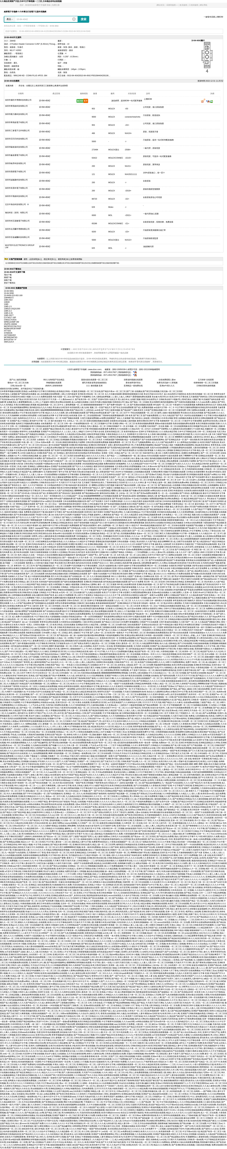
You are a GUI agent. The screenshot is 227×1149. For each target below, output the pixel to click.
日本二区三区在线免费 (101, 753)
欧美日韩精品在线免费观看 (121, 785)
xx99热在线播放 (33, 804)
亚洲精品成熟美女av (59, 895)
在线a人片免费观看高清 (35, 788)
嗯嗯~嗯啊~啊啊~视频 (198, 764)
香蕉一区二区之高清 (15, 1078)
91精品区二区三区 (143, 1097)
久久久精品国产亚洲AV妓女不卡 (118, 906)
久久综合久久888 (21, 756)
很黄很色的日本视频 (93, 933)
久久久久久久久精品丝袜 (13, 665)
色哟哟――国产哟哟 (202, 1091)
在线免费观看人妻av (167, 380)
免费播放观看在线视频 (87, 930)
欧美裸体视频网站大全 (163, 700)
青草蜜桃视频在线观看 (123, 646)
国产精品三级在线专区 (52, 1070)
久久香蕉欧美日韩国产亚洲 (190, 724)
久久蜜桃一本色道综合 (88, 1083)
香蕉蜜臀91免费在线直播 (185, 732)
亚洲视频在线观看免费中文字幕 (141, 732)
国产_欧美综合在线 (77, 895)
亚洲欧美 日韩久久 (137, 938)
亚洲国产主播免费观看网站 (215, 1099)
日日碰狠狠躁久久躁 (84, 1011)
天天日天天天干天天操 (185, 676)
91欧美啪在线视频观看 (90, 673)
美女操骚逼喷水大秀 (38, 1088)
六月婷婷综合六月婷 (31, 1083)
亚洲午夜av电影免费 (11, 1139)
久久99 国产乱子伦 (24, 895)
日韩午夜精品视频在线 (189, 1038)
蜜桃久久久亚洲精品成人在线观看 (32, 922)
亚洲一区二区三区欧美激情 (182, 820)
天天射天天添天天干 (215, 678)
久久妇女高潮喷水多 (37, 729)
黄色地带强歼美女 (133, 383)
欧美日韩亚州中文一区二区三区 (199, 769)
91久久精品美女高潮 (134, 729)
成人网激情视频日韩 (126, 992)
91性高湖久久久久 (125, 922)
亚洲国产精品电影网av (85, 681)
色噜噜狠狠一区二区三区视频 (206, 383)
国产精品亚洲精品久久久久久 (28, 1072)
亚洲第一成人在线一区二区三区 (122, 965)
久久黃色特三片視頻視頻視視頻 (89, 1094)
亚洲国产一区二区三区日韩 (110, 724)
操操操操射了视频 (167, 831)
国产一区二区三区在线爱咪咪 (42, 694)
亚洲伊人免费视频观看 (110, 667)
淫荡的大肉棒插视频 (135, 1054)
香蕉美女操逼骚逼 (108, 1013)
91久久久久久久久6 (8, 869)
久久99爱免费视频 (170, 794)
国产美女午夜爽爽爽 (56, 676)
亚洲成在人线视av (10, 721)
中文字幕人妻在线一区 (45, 928)
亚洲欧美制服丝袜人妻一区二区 (155, 1091)
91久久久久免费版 (211, 933)
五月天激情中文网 (107, 826)
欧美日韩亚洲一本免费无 (198, 810)
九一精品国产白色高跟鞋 (172, 783)
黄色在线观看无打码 (116, 903)
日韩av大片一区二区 (90, 1080)
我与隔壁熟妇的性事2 (171, 954)
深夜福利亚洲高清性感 (104, 960)
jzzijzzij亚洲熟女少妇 (193, 933)
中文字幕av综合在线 (135, 764)
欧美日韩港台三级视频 (176, 944)
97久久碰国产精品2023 (99, 785)
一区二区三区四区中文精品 (187, 831)
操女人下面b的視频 (96, 850)
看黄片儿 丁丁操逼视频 (198, 791)
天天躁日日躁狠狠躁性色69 (134, 692)
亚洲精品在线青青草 (205, 802)
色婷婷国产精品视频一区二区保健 (121, 794)
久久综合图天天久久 (39, 726)
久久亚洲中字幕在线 (106, 930)
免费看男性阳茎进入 (100, 842)
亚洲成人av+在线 (36, 917)
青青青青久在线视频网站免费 (152, 898)
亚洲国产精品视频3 (216, 984)
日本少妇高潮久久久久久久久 (112, 1016)
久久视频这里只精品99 (89, 769)
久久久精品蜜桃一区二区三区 (68, 1131)
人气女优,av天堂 (37, 705)
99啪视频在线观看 (95, 866)
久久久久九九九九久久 (152, 791)
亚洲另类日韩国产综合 (36, 984)
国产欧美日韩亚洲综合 (134, 815)
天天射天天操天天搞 (14, 906)
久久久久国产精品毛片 (193, 783)
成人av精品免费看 (47, 1094)
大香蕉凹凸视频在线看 (181, 861)
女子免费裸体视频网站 (49, 759)
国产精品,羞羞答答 (182, 700)
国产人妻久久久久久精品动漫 (30, 1110)
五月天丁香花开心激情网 (123, 812)
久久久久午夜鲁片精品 (166, 842)
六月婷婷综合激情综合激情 (211, 788)
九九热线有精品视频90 (121, 941)
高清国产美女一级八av (216, 858)
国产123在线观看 (185, 643)
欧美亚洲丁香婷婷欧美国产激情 (82, 678)
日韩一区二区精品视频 (9, 995)
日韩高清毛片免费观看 (93, 936)
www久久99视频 (53, 1147)
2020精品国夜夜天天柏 (126, 681)
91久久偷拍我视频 (14, 794)
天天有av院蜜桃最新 (104, 772)
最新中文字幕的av (162, 850)
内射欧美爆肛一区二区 (121, 1088)
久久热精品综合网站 (154, 735)
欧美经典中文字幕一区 (136, 716)
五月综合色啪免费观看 (41, 670)
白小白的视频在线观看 (102, 697)
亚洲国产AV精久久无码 (16, 641)
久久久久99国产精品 (39, 802)
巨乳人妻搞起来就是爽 (188, 641)
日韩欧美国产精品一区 (54, 665)
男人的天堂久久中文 (107, 721)
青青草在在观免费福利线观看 (12, 911)
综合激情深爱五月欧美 (210, 659)
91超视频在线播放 (14, 775)
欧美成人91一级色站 (8, 1062)
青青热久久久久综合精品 (72, 877)
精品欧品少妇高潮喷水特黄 (166, 641)
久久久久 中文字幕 (196, 828)
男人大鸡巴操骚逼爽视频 (13, 1000)
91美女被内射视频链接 (170, 871)
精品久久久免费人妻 (182, 863)
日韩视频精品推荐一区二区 (147, 1086)
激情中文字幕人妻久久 (200, 952)
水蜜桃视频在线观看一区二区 (128, 1064)
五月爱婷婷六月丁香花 (36, 852)
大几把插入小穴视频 (216, 705)
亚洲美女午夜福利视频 (150, 1107)
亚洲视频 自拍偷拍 (151, 676)
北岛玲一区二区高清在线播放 (73, 903)
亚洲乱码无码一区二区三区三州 (65, 954)
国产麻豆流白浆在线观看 (91, 944)
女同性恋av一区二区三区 (174, 984)
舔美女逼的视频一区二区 (99, 780)
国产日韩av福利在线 (124, 1078)
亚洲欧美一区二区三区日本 (69, 938)
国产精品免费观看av (30, 689)
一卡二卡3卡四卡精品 (147, 740)
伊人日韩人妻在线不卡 (91, 1131)
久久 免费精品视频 (29, 724)
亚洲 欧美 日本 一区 (126, 877)
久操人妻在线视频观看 (34, 946)
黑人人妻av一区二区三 (169, 885)
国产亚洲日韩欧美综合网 (184, 697)
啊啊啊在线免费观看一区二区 (192, 895)
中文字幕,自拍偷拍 (41, 844)
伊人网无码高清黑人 (205, 638)
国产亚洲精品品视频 (11, 842)
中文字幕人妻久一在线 (133, 866)
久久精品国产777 (16, 820)
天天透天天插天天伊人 (107, 1067)
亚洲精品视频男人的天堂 (198, 718)
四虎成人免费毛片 (216, 716)
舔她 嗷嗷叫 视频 (212, 657)
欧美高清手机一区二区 (52, 721)
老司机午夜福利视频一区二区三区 (94, 954)
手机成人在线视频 (18, 735)
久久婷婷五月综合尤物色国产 (151, 952)
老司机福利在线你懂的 (29, 938)
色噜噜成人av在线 (103, 1040)
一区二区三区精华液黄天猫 (55, 890)
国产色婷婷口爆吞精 (11, 689)
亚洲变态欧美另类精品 (176, 1056)
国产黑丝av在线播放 (58, 866)
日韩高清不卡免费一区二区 (55, 917)
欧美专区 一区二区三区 (198, 694)
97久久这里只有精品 (177, 1040)
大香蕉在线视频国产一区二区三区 (148, 678)
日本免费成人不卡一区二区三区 (147, 788)
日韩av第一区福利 (170, 724)
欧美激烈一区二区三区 (182, 812)
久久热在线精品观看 (143, 1134)
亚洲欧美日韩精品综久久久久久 (31, 796)
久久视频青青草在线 (123, 861)
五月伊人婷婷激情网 (37, 659)
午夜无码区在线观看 (142, 1035)
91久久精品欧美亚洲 (150, 1064)
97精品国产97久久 (120, 659)
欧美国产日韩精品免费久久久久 (151, 662)
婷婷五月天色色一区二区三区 (196, 710)
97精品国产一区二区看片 (181, 850)
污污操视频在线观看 (198, 705)
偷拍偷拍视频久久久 (163, 799)
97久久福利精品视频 (95, 705)
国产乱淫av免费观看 (214, 756)
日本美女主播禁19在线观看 (100, 1059)
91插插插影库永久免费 (112, 834)
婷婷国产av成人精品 (19, 659)
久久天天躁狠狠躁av (117, 716)
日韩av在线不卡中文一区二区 (112, 708)
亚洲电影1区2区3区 (58, 651)
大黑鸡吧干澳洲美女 (111, 970)
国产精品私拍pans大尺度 (68, 777)
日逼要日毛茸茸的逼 (169, 1019)
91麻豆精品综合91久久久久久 (27, 678)
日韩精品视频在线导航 (12, 997)
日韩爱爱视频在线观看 (104, 689)
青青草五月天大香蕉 (11, 740)
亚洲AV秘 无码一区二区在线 (61, 911)
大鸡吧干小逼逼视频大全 (15, 692)
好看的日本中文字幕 (179, 692)
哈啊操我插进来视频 (60, 850)
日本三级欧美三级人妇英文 (78, 890)
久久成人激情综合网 (76, 973)
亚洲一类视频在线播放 (211, 1019)
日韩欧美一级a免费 (195, 1139)
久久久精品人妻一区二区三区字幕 (96, 938)
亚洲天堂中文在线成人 (66, 869)
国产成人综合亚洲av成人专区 (170, 710)
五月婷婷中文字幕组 (78, 898)
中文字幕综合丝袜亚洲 (120, 890)
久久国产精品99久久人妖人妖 (108, 1121)
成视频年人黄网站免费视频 (83, 748)
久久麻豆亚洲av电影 (211, 1102)
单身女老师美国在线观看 (68, 686)
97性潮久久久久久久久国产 (49, 761)
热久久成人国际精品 (168, 643)
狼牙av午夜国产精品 (211, 767)
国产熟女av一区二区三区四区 (175, 828)
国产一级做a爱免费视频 (67, 1021)
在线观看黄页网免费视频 (55, 810)
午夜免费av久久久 (178, 657)
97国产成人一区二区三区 (28, 759)
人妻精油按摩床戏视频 (30, 740)
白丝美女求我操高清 (129, 970)
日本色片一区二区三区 (137, 1011)
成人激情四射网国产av (40, 662)
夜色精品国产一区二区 (47, 700)
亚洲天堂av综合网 (43, 1035)
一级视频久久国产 (97, 981)
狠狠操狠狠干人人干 (78, 649)
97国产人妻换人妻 (30, 775)
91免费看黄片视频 (155, 796)
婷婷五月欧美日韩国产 (184, 976)
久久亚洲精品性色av (160, 753)
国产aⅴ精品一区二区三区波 (62, 692)
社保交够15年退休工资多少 (132, 737)
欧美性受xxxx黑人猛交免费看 (213, 794)
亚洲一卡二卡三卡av (205, 834)
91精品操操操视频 (200, 643)
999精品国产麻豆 (209, 1121)
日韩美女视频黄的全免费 (115, 1054)
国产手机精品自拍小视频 (84, 1035)
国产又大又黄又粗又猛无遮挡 (200, 751)
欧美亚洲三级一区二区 (175, 826)
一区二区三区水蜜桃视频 (158, 689)
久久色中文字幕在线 (122, 751)
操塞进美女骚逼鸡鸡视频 (110, 823)
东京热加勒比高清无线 (117, 1129)
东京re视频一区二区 (213, 654)
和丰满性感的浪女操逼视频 (160, 812)
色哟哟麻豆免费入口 (126, 863)
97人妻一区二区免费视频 (201, 708)
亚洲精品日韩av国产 (95, 1070)
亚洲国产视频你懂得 (177, 906)
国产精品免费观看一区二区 (154, 705)
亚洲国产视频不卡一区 (70, 1000)
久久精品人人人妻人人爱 (189, 794)
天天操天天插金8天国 (31, 654)
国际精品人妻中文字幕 (81, 842)
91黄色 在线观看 (82, 702)
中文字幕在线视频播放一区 (67, 928)
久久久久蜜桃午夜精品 (48, 826)
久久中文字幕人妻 (211, 646)
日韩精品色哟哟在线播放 (24, 1115)
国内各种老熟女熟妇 (8, 847)
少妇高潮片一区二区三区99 (40, 954)
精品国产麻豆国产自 (178, 1016)
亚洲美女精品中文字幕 (93, 694)
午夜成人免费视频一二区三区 (69, 1029)
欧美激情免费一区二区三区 (99, 917)
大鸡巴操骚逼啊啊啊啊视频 (23, 839)
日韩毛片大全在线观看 (120, 836)
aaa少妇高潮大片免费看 (124, 1024)
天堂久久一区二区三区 (174, 737)
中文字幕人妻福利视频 (164, 772)
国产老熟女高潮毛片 (82, 643)
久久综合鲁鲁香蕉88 (85, 1056)
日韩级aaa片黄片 (14, 866)
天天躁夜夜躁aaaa (68, 1097)
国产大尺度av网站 (112, 949)
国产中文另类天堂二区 (207, 777)
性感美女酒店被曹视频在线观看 (16, 802)
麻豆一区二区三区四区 (206, 842)
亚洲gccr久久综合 (16, 925)
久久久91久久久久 (46, 893)
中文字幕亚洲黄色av (200, 1083)
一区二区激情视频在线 (176, 823)
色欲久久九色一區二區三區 (74, 997)
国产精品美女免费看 (165, 836)
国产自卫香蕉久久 (125, 799)
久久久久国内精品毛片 (124, 678)
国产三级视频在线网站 (65, 1003)
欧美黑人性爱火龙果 (169, 1107)
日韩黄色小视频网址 (135, 1110)
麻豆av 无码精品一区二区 (162, 1024)
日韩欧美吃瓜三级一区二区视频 (149, 810)
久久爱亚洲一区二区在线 (132, 823)
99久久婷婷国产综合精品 (53, 380)
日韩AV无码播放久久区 (24, 989)
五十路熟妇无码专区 (147, 842)
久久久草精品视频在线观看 (191, 1102)
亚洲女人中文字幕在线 (86, 893)
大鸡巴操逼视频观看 (78, 850)
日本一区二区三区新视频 (82, 941)
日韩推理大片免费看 (11, 702)
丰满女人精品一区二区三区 (163, 684)
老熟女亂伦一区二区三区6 (36, 791)
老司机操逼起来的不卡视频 (140, 649)
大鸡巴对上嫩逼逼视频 (12, 949)
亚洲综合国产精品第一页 (117, 649)
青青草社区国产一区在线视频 (176, 678)
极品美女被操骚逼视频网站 (58, 729)
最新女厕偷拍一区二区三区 (36, 858)
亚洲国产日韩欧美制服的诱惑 (24, 1011)
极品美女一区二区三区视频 (103, 643)
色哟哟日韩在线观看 (104, 662)
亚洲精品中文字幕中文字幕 (38, 1145)
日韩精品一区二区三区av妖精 (46, 1067)
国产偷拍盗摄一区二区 (147, 1118)
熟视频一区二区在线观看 (203, 818)
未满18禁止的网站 (159, 751)
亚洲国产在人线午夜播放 (173, 858)
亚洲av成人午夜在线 (8, 1110)
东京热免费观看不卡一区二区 (92, 764)
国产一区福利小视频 (70, 1040)
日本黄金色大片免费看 (149, 869)
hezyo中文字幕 (29, 1086)
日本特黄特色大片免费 (127, 968)
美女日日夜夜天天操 (141, 906)
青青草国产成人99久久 (158, 1040)
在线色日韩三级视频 (8, 879)
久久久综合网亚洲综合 (62, 976)
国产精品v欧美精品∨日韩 (75, 713)
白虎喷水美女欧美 (112, 914)
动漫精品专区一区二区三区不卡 (163, 1099)
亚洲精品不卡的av (215, 861)
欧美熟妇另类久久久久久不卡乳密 (185, 659)
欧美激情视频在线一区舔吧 (29, 1062)
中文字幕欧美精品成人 (14, 788)
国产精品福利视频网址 (151, 783)
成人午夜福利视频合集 (144, 799)
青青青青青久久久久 (108, 799)
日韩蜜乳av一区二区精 (9, 938)
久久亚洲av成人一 (21, 705)
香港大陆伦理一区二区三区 (58, 852)
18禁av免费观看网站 (69, 1013)
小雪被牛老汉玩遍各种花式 (188, 761)
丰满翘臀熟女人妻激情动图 (197, 1137)
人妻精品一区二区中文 (186, 917)
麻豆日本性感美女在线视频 (48, 903)
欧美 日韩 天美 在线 (165, 638)
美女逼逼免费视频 (66, 831)
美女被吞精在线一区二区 (128, 869)
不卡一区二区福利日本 (29, 887)
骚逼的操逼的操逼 (7, 708)
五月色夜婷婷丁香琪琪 (20, 662)
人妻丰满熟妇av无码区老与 (150, 1013)
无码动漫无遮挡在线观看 (113, 815)
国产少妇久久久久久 (91, 879)
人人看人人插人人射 (11, 834)
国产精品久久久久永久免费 (192, 1054)
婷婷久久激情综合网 (152, 987)
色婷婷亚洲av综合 (145, 874)
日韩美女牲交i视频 (149, 777)
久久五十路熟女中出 (73, 936)
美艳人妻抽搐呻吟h (112, 1094)
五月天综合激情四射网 (76, 1054)
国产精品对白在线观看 (146, 638)
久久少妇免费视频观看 (160, 718)
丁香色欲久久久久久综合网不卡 (188, 767)
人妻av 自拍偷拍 (141, 812)
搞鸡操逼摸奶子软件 (133, 828)
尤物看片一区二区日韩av (58, 756)
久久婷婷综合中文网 (132, 702)
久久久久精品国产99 (141, 861)
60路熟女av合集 (47, 702)
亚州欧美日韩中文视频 (189, 1005)
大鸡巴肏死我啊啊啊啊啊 (202, 772)
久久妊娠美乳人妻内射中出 (16, 713)
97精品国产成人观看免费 (131, 667)
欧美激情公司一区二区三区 (188, 780)
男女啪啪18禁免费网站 (155, 1121)
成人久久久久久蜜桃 (119, 917)
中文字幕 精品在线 (134, 1142)
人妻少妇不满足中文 (108, 1080)
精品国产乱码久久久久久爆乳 (92, 775)
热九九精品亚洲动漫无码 (85, 692)
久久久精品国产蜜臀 (56, 858)
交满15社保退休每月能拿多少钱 (61, 1046)
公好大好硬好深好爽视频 (169, 1086)
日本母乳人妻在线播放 (138, 673)
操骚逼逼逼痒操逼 (149, 1067)
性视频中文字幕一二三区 (57, 718)
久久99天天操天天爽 (105, 678)
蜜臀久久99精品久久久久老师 (194, 735)
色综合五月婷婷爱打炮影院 (132, 1113)
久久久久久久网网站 (139, 890)
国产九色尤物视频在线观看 (72, 933)
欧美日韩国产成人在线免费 (25, 681)
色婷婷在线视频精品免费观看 (35, 855)
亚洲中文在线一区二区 (49, 764)
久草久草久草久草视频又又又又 (103, 957)
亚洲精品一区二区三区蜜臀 (197, 1075)
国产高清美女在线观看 (42, 667)
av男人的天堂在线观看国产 (176, 694)
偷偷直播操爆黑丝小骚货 (166, 914)
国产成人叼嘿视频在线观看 (132, 1070)
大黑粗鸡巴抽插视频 (35, 735)
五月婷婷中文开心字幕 (40, 799)
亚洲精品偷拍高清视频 (130, 1094)
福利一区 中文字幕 (97, 651)
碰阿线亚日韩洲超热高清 (126, 844)
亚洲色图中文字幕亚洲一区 (65, 930)
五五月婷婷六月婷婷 (60, 957)
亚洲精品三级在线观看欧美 (40, 885)
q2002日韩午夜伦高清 (85, 689)
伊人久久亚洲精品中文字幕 (107, 831)
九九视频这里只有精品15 (196, 984)
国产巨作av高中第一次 (141, 697)
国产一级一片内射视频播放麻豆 (210, 670)
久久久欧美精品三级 (54, 1134)
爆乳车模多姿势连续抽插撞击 (94, 383)
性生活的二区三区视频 (144, 641)
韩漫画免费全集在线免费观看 (190, 646)
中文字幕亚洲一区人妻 (87, 1067)
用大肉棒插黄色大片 (29, 834)
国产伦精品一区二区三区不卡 (207, 1062)
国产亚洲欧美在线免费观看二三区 (37, 957)
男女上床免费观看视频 (138, 1072)
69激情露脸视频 (166, 930)
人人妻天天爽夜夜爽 (46, 785)
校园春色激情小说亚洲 (90, 839)
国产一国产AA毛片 (96, 791)
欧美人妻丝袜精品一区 (69, 901)
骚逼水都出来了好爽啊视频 (184, 834)
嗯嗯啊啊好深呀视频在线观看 (79, 962)
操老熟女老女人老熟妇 (36, 909)
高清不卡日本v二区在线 (103, 646)
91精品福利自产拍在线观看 (158, 716)
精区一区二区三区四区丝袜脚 (59, 1027)
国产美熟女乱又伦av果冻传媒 (149, 794)
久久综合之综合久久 (81, 716)
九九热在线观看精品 (131, 1107)
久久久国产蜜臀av (60, 1059)
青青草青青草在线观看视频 (30, 721)
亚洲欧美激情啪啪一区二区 (73, 1110)
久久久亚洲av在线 (14, 828)
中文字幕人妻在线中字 (25, 863)
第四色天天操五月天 (26, 847)
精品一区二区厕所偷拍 (61, 748)
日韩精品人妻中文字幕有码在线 (25, 764)
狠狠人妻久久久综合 (114, 855)
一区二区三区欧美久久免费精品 (115, 796)
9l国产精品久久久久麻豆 (39, 651)
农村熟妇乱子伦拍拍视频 (101, 659)
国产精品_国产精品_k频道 (181, 689)
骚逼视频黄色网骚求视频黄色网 (69, 694)
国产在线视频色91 (197, 678)
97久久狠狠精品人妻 (168, 667)
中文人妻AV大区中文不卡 (77, 981)
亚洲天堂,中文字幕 (92, 828)
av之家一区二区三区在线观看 (145, 989)
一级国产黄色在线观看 (154, 737)
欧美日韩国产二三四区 (97, 984)
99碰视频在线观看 (53, 383)
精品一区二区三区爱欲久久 (157, 807)
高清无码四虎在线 (213, 815)
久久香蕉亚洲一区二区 (47, 777)
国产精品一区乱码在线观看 (176, 764)
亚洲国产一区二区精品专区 (88, 761)
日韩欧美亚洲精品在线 (36, 718)
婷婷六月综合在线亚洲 (38, 823)
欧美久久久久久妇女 (93, 970)
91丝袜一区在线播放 (39, 697)
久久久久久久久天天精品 (40, 850)
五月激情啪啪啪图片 (153, 815)
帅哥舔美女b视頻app (61, 780)
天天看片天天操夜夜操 (176, 1139)
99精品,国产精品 (91, 877)
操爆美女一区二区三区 (18, 885)
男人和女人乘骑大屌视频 (41, 1091)
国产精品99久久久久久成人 (33, 1134)
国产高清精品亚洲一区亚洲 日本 (191, 992)
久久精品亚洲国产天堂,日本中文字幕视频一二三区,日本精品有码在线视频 (31, 1)
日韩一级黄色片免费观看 (185, 638)
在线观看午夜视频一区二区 (167, 847)
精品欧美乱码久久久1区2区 (102, 726)
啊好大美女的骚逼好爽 (73, 1102)
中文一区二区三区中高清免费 (116, 1032)
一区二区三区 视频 (218, 1088)
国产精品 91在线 (191, 893)
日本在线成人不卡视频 (77, 791)
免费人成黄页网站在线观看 (47, 1008)
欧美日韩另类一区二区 (204, 938)
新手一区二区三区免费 (143, 665)
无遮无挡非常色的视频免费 (47, 1032)
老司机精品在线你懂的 (104, 861)
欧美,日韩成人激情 (80, 785)
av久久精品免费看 (72, 909)
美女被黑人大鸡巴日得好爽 (211, 901)
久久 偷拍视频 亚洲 (94, 386)
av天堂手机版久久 (87, 777)
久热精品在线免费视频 (47, 686)
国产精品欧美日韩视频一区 (60, 697)
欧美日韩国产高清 (210, 1043)
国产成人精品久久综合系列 (139, 718)
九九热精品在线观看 (211, 724)
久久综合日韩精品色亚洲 (77, 651)
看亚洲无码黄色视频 (24, 769)
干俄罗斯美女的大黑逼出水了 (106, 783)
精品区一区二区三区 (155, 933)
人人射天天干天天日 (29, 933)
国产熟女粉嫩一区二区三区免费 (193, 1123)
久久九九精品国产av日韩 (29, 737)
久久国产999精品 (69, 761)
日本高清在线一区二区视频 (182, 890)
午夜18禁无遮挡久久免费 (208, 836)
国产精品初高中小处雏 (32, 1070)
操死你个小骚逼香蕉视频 (131, 705)
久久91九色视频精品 (108, 700)
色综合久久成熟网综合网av (158, 692)
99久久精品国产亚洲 (17, 710)
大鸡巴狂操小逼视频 (48, 657)
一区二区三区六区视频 (176, 673)
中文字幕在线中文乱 (88, 788)
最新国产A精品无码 (166, 976)
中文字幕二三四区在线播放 (92, 906)
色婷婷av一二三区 (161, 657)
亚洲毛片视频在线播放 (40, 1048)
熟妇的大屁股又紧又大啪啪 (98, 641)
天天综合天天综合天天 (121, 753)
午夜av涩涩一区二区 (54, 788)
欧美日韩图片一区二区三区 (116, 850)
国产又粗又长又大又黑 (110, 761)
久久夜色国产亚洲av (165, 686)
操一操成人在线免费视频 (68, 700)
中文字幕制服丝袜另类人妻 (78, 726)
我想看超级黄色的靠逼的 (96, 895)
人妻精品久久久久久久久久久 (124, 740)
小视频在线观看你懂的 (67, 1121)
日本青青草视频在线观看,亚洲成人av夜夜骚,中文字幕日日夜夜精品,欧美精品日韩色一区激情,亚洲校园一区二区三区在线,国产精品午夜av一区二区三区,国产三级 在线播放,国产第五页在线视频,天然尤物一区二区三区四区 (91, 391)
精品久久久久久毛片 (174, 1113)
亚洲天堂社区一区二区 (64, 702)
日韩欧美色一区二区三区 (61, 799)
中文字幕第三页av (119, 732)
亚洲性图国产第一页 (89, 724)
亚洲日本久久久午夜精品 (205, 920)
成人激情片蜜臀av (56, 823)
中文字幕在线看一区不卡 (197, 1040)
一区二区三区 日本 (84, 1003)
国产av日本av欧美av (217, 968)
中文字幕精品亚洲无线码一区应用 (56, 1062)
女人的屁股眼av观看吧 (117, 946)
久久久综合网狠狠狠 (94, 676)
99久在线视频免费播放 (16, 743)
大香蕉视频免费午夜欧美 (133, 834)
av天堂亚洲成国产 (115, 702)
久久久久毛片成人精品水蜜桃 (138, 903)
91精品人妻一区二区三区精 (21, 976)
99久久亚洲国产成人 (97, 649)
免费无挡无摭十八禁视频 (167, 383)
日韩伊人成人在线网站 (82, 646)
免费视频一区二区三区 (87, 759)
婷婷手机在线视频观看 (95, 1110)
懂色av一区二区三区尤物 (18, 383)
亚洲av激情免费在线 (168, 877)
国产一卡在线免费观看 (193, 844)
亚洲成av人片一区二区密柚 (193, 869)
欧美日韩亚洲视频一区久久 (108, 893)
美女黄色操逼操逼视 (104, 1046)
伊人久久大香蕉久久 (17, 973)
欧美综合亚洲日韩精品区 (191, 1086)
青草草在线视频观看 (171, 1115)
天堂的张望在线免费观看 (89, 1113)
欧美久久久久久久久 (149, 1131)
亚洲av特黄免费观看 (8, 796)
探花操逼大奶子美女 (186, 667)
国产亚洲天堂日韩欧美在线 (212, 871)
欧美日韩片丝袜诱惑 (164, 863)
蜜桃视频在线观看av (137, 659)
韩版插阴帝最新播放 (107, 654)
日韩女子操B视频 (84, 874)
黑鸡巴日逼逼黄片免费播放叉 (79, 1139)
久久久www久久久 (207, 796)
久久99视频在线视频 (68, 759)
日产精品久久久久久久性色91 (187, 686)
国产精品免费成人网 (60, 670)
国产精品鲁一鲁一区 (150, 1102)
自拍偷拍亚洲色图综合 (108, 877)
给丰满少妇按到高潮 (64, 783)
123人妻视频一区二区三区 (49, 724)
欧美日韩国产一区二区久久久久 (158, 818)
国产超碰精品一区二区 (167, 992)
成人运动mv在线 (120, 1011)
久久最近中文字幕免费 (137, 946)
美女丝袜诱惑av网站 (11, 761)
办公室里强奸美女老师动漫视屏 (133, 839)
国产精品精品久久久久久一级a (210, 917)
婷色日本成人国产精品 (14, 807)
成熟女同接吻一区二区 (128, 759)
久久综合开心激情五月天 (205, 890)
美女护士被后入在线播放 (39, 716)
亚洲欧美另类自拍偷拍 (18, 954)
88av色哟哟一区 (151, 1054)
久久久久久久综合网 (128, 901)
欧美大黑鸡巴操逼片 (99, 965)
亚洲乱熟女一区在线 (35, 944)
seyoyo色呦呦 (71, 823)
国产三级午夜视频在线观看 (23, 643)
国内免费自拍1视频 (149, 710)
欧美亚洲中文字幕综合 (126, 767)
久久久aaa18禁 (50, 772)
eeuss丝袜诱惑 (114, 895)
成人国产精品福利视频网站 (179, 1011)
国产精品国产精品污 (81, 976)
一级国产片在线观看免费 (122, 684)
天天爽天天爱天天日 (183, 1024)
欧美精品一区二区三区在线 (23, 732)
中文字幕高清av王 (139, 689)
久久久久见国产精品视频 (156, 938)
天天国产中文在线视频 (91, 1072)
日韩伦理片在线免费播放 (86, 657)
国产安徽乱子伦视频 (214, 987)
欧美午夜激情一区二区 (21, 783)
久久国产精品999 (171, 796)
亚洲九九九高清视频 (144, 700)
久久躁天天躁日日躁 (179, 716)
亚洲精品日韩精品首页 (131, 769)
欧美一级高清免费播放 (91, 847)
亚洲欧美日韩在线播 (89, 925)
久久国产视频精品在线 (54, 641)
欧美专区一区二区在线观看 (18, 748)
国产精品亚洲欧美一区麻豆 (53, 882)
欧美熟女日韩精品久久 (122, 989)
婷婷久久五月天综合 (46, 681)
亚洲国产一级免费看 (66, 689)
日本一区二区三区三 (66, 772)
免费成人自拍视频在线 (198, 716)
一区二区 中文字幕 (134, 871)
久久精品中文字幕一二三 (103, 1139)
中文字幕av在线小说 (191, 1131)
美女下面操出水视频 (91, 737)
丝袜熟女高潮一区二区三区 (29, 901)
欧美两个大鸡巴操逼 (134, 1016)
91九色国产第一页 (123, 689)
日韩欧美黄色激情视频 (205, 386)
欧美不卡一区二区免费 (193, 866)
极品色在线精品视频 (95, 871)
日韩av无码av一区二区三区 (78, 659)
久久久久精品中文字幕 (114, 775)
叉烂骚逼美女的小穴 (64, 643)
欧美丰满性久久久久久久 (127, 721)
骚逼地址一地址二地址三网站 (128, 777)
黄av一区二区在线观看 (45, 732)
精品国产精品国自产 (89, 721)
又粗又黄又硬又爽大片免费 (51, 887)
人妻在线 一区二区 (38, 981)
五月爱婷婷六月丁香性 (142, 820)
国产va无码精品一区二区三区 (177, 952)
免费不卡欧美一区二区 (195, 662)
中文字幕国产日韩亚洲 (182, 785)
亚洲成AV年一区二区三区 (204, 981)
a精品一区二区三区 (212, 979)
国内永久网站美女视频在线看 (147, 1019)
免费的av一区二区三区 (59, 684)
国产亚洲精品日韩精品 (182, 799)
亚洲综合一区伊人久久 (150, 654)
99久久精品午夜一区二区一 (154, 756)
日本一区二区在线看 (177, 887)
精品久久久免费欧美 (162, 1145)
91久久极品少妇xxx (143, 979)
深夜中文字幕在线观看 (27, 874)
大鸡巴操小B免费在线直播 (56, 705)
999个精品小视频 (25, 844)
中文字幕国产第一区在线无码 (141, 850)
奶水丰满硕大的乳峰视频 (24, 751)
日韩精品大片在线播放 (160, 745)
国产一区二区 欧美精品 (173, 866)
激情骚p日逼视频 (69, 1056)
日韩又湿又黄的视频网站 (181, 726)
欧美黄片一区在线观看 (191, 871)
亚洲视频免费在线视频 (45, 751)
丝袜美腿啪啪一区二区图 (162, 697)
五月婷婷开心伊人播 (37, 962)
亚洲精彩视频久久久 (126, 700)
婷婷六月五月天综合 (55, 1142)
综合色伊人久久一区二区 (61, 662)
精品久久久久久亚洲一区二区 (98, 740)
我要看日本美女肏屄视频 (105, 922)
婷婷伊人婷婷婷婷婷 (53, 386)
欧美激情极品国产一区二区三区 (78, 882)
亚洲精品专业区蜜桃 (169, 855)
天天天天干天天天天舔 (151, 702)
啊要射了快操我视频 (152, 729)
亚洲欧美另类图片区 (180, 1097)
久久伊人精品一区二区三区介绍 (115, 1072)
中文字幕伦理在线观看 (79, 957)
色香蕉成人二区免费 (110, 901)
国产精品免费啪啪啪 (121, 1003)
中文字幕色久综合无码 (18, 831)
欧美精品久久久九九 (124, 1035)
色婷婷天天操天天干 (201, 850)
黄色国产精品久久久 (149, 957)
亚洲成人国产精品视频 (38, 676)
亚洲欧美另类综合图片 (82, 844)
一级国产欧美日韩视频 (177, 751)
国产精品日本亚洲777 (187, 802)
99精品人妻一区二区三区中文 (103, 1091)
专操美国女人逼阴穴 (11, 724)
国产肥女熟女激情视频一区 (60, 743)
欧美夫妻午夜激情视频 (182, 740)
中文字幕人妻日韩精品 (152, 828)
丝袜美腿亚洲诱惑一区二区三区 (35, 866)
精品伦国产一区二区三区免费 (192, 885)
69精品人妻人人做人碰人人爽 (135, 925)
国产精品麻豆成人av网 (34, 1113)
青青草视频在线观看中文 (170, 869)
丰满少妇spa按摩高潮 (123, 973)
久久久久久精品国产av (89, 700)
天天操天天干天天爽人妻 (83, 922)
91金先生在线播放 (126, 1083)
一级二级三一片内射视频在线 (42, 1024)
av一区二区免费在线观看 (78, 1099)
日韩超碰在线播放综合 (84, 1008)
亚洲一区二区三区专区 (175, 911)
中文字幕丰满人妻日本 (57, 855)
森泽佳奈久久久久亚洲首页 (111, 686)
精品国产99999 (33, 973)
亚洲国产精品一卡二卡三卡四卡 (102, 767)
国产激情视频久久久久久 (90, 1118)
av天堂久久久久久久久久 (167, 759)
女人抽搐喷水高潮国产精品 (204, 960)
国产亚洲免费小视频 (50, 901)
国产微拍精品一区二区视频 (175, 810)
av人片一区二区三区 (195, 657)
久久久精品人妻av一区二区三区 (127, 1038)
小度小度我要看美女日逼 (64, 1051)
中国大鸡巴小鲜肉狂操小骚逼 (82, 756)
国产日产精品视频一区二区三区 (200, 745)
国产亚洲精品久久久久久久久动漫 (151, 681)
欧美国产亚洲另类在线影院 (16, 1147)
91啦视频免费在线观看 (70, 724)
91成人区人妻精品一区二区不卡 (192, 989)
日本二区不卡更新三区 (168, 713)
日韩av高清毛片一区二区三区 (25, 826)
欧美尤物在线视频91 (208, 957)
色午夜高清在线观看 (133, 676)
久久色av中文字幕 (164, 740)
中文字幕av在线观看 (43, 861)
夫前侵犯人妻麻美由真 (173, 936)
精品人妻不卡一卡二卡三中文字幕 (21, 1016)
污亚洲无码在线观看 (68, 708)
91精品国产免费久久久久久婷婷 (24, 700)
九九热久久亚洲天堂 (183, 973)
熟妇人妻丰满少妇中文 (179, 909)
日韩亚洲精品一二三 (85, 861)
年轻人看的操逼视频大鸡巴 (190, 1070)
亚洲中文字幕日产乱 (37, 713)
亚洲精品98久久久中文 (202, 785)
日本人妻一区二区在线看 (77, 710)
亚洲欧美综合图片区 (210, 911)
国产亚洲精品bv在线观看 (52, 1102)
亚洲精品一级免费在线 (133, 386)
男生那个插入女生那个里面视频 (136, 909)
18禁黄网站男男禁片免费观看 (116, 670)
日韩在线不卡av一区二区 (97, 718)
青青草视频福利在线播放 (62, 1035)
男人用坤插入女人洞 (66, 657)
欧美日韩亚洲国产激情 (83, 911)
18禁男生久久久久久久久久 (193, 987)
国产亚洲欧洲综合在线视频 (183, 1145)
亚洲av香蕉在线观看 (22, 960)
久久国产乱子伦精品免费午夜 (195, 804)
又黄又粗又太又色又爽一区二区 (183, 753)
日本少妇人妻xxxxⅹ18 (19, 1123)
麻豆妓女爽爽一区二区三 (194, 1118)
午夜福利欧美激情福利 (109, 839)
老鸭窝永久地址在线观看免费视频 (107, 882)
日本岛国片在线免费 (207, 1105)
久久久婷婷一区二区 (53, 944)
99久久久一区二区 (103, 684)
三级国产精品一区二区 (69, 654)
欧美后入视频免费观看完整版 (54, 920)
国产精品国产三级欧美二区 (71, 1005)
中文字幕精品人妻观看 (111, 1118)
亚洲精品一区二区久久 (121, 697)
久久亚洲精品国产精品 (135, 807)
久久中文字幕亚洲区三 (144, 772)
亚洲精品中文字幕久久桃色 (131, 936)
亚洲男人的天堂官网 (120, 887)
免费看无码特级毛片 (151, 855)
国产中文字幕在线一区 (58, 791)
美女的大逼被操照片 (114, 928)
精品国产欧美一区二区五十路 (147, 651)
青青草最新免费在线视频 (143, 726)
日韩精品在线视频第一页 (149, 721)
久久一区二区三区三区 (50, 970)
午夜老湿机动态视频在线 (26, 1075)
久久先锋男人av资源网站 (19, 726)
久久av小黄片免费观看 (188, 957)
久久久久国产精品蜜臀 (12, 957)
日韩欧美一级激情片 (199, 700)
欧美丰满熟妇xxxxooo (56, 984)
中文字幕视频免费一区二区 (178, 705)
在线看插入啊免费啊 (67, 826)
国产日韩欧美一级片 (151, 871)
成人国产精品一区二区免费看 (28, 708)
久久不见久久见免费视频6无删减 (119, 651)
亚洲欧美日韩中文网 (123, 820)
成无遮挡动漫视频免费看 (199, 681)
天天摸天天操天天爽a (155, 1003)
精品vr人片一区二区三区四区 (28, 818)
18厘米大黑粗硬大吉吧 (182, 818)
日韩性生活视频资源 (198, 898)
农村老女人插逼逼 (125, 665)
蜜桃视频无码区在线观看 (75, 641)
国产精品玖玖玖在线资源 (17, 753)
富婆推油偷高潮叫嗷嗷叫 (85, 831)
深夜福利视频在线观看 (133, 380)
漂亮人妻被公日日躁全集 (180, 807)
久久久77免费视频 (120, 1059)
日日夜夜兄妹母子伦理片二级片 (166, 979)
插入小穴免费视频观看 (113, 866)
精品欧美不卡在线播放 (77, 917)
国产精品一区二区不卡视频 (122, 979)
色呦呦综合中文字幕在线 (51, 949)
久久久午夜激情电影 (77, 705)
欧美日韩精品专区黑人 (12, 1070)
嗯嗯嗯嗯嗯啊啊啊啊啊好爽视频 (114, 673)
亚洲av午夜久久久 (167, 386)
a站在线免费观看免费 (81, 743)
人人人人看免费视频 (89, 1000)
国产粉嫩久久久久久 (57, 745)
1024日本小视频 (19, 944)
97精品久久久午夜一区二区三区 (131, 1048)
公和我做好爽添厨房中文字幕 (197, 737)
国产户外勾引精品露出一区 (16, 651)
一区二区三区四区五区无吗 (118, 1105)
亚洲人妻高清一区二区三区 (127, 643)
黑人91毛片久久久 (14, 1083)
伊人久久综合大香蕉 (67, 1011)
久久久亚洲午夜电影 (155, 694)
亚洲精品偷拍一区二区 (152, 724)
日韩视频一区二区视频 (156, 944)
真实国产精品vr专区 (156, 1105)
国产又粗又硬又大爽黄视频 (18, 1013)
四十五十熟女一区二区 (204, 820)
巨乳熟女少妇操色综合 (14, 946)
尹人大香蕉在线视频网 (82, 732)
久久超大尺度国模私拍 (32, 997)
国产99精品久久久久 (77, 718)
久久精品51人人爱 (161, 874)
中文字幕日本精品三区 (113, 1102)
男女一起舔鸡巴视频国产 (115, 764)
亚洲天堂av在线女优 (206, 941)
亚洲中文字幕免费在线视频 (122, 641)
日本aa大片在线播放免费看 (133, 1121)
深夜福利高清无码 (121, 1046)
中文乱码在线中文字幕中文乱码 (16, 1029)
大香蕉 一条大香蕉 (111, 936)
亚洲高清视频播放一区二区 (145, 922)
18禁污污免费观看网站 (174, 662)
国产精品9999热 (187, 729)
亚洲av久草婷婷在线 (164, 1083)
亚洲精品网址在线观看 (215, 877)
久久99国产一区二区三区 (171, 804)
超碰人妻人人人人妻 (29, 952)
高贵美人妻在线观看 (71, 949)
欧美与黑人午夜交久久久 (58, 898)
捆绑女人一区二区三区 (74, 828)
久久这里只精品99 (60, 1091)
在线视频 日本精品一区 (140, 887)
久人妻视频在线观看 (172, 1008)
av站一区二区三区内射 (117, 735)
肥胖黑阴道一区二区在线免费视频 (181, 928)
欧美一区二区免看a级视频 (167, 1043)
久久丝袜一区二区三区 (69, 820)
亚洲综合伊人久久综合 (9, 970)
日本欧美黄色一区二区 (29, 1005)
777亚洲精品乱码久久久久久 (197, 1088)
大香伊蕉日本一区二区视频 (112, 828)
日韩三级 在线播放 (195, 887)
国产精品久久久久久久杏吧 (85, 751)
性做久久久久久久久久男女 (37, 911)
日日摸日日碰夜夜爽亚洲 (189, 847)
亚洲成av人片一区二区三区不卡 (80, 812)
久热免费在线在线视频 (33, 877)
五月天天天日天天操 (128, 831)
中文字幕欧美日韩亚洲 (45, 643)
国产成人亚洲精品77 (77, 1043)
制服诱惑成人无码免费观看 (81, 1088)
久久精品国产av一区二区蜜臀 (210, 879)
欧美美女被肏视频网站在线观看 (54, 973)
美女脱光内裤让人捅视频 (124, 772)
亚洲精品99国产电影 (113, 791)
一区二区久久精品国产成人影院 (91, 1107)
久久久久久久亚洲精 (172, 735)
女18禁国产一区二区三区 (49, 933)
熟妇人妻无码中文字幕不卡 (73, 834)
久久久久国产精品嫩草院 (37, 743)
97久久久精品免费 (140, 1088)
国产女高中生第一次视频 (166, 802)
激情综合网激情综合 (132, 748)
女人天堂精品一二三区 (184, 920)
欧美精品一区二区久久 (74, 1142)
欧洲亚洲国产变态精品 (207, 732)
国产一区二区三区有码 (38, 646)
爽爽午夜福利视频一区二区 (60, 646)
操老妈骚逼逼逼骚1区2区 (176, 681)
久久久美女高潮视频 (106, 657)
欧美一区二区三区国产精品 (25, 777)
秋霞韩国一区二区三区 (171, 788)
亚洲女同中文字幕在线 (69, 987)
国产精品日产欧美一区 (208, 1115)
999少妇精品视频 (10, 901)
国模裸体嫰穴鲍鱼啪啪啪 (168, 1123)
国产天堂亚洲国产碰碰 (144, 981)
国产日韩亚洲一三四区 (14, 810)
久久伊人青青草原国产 (140, 745)
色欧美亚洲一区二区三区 (115, 1110)
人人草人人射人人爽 (57, 726)
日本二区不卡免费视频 (188, 855)
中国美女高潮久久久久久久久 (99, 802)
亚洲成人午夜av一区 (96, 885)
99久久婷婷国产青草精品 (50, 834)
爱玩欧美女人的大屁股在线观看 (52, 879)
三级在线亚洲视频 (168, 654)
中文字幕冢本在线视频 (55, 936)
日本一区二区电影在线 (43, 769)
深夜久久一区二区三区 (9, 987)
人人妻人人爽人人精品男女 (83, 662)
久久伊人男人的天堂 (55, 713)
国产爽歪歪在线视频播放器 (74, 1070)
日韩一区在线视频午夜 (34, 925)
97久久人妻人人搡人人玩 (212, 874)
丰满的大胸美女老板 (185, 649)
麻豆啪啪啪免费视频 (159, 887)
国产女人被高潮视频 (17, 380)
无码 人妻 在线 (185, 759)
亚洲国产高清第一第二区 (119, 852)
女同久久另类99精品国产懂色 (17, 697)
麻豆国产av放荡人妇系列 (143, 780)
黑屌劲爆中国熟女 (202, 649)
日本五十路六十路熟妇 (94, 914)
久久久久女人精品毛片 (70, 1147)
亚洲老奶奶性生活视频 (155, 764)
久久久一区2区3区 (148, 686)
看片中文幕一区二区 (94, 670)
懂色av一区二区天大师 (55, 796)
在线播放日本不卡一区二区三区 (103, 665)
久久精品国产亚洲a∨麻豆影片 (93, 807)
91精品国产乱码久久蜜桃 (178, 1035)
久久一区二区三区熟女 (148, 761)
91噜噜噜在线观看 (131, 686)
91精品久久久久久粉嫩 (105, 681)
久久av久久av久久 (145, 657)
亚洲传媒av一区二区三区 (156, 1137)
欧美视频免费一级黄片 (104, 756)
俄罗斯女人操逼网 (193, 911)
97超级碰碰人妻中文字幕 (48, 987)
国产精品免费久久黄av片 (111, 879)
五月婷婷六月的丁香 (71, 721)
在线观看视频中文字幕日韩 (164, 649)
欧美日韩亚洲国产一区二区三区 (190, 654)
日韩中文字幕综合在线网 (110, 1051)
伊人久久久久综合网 (133, 858)
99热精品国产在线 (150, 667)
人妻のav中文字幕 (64, 785)
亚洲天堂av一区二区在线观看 (128, 826)
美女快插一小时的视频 (186, 842)
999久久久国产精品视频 (150, 1051)
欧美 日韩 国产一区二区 (15, 767)
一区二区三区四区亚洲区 (25, 928)
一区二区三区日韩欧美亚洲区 (128, 930)
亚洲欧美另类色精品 (202, 665)
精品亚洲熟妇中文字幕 (90, 686)
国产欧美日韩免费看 (136, 735)
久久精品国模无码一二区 (33, 828)
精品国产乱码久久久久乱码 (211, 651)
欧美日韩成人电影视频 (189, 796)
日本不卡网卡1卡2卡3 (29, 673)
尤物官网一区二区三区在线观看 (135, 882)
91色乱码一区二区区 (28, 686)
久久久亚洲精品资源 (161, 820)
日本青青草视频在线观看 (194, 756)
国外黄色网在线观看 (88, 820)
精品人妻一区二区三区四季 (103, 844)
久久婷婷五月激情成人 (12, 1086)
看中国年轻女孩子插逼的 (59, 802)
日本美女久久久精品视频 (90, 810)
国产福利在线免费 (167, 676)
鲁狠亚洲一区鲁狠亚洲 (201, 759)
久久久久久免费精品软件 (91, 909)
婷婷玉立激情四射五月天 (127, 804)
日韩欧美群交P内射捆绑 (32, 871)
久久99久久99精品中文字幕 (64, 667)
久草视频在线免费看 (57, 710)
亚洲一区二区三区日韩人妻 (57, 1129)
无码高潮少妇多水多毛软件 (153, 708)
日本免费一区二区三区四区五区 (194, 721)
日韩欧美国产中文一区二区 (125, 662)
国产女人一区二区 (162, 726)
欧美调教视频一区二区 (39, 684)
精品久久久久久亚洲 (123, 726)
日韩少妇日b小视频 (174, 1121)
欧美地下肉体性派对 (18, 676)
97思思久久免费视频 (8, 861)
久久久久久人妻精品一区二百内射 (201, 823)
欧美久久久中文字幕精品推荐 (82, 684)
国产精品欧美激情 (96, 710)
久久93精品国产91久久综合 (85, 1075)
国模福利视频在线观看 (47, 874)
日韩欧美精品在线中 (115, 858)
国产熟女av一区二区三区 (61, 716)
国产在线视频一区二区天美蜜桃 (54, 678)
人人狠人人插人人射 (131, 710)
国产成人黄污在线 (178, 745)
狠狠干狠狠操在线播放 (152, 775)
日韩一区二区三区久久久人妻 (175, 791)
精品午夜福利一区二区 (95, 855)
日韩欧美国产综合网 (129, 761)
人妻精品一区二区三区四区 (173, 769)
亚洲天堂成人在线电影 (76, 920)
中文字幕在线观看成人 (89, 654)
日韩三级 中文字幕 (64, 1086)
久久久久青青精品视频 (124, 1019)
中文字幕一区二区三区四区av (99, 1043)
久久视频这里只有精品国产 (18, 684)
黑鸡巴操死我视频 (7, 895)
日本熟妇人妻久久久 (134, 1008)
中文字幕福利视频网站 (30, 702)
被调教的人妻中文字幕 (125, 1097)
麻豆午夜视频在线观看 (167, 1067)
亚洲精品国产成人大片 (141, 751)
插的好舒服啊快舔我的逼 (165, 670)
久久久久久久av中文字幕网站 (48, 1056)
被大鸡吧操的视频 (126, 713)
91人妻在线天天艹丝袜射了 (104, 1086)
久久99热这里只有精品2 (81, 968)
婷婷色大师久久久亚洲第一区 (79, 735)
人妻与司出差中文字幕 (18, 1046)
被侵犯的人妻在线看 (18, 917)
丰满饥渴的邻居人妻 (20, 850)
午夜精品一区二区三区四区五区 (62, 979)
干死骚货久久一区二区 (188, 713)
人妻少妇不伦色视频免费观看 (178, 708)
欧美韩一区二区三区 (190, 651)
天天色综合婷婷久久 (107, 804)
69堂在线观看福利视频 (73, 887)
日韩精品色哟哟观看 (142, 684)
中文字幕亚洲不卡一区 (100, 890)
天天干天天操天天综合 (215, 989)
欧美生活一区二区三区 (48, 673)
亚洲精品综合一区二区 (85, 1064)
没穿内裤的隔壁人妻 (195, 775)
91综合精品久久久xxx (45, 815)
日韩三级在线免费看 (201, 689)
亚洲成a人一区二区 (64, 732)
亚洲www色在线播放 (26, 1032)
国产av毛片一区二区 (147, 949)
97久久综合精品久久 (157, 673)
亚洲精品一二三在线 (130, 1051)
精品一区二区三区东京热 (88, 708)
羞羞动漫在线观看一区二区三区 (94, 380)
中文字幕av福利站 (178, 718)
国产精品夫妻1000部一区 (61, 844)
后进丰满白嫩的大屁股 (169, 895)
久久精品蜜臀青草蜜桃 (149, 643)
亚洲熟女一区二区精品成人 (160, 960)
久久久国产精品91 (133, 708)
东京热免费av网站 (21, 981)
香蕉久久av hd (73, 810)
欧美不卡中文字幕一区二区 (29, 1040)
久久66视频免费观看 (145, 767)
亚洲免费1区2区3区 (98, 702)
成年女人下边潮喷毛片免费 (33, 649)
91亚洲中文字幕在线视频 (126, 657)
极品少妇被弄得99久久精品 (38, 812)
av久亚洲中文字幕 (200, 740)
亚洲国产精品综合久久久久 (158, 659)
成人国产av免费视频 (207, 713)
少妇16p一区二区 (200, 726)
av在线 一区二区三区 (111, 1131)
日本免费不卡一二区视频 (155, 1129)
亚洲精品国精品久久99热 (209, 743)
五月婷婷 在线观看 (206, 380)
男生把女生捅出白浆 (133, 775)
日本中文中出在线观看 (82, 697)
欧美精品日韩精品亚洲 (141, 753)
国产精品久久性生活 (20, 1088)
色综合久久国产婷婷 (110, 847)
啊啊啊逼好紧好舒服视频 (149, 804)
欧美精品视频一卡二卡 (210, 780)
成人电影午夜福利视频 (121, 1040)
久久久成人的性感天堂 (76, 676)
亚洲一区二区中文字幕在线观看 (169, 844)
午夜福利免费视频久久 (145, 802)
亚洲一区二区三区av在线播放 (43, 1029)
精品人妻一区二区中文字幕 (163, 1078)
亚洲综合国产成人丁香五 (19, 968)
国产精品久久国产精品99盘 (14, 812)
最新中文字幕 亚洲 (201, 973)
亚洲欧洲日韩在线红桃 (170, 721)
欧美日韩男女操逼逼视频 (182, 665)
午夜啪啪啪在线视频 (49, 740)
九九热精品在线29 (73, 796)
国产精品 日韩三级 (49, 737)
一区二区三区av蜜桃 (21, 745)
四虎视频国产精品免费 (89, 987)
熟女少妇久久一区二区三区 (123, 802)
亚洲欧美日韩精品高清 (110, 737)
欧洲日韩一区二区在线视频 (128, 654)
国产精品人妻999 (32, 1000)
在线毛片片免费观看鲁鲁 (159, 890)
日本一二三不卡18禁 (67, 874)
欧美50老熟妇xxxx (105, 788)
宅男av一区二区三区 (211, 1072)
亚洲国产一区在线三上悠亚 (16, 729)
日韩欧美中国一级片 (61, 968)
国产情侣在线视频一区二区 (43, 783)
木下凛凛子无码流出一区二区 (142, 670)
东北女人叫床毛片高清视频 (174, 815)
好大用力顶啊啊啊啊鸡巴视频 (68, 847)
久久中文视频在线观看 (96, 1105)
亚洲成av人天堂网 (153, 995)
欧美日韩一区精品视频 (211, 1029)
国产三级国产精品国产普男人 (81, 836)
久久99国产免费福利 (26, 1064)
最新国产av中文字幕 (150, 885)
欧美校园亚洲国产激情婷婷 (95, 794)
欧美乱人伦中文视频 (101, 732)
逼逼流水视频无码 (147, 914)
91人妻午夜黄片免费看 (56, 659)
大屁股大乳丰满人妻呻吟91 (58, 649)
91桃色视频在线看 (28, 903)
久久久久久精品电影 (203, 976)
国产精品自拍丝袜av (49, 654)
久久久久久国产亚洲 (115, 920)
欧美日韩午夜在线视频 (85, 1046)
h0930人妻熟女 (183, 968)
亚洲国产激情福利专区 (16, 909)
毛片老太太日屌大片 (207, 914)
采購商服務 (172, 5)
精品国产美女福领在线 (153, 1008)
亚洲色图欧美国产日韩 (132, 791)
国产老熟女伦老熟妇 (99, 716)
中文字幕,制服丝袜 (110, 713)
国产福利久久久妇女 (210, 1129)
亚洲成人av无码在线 (48, 689)
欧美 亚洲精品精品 (78, 852)
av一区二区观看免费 (119, 938)
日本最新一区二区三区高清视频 (72, 740)
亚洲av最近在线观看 (194, 995)
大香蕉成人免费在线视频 (165, 780)
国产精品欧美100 (137, 911)
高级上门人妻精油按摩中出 (103, 874)
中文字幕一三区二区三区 (113, 694)
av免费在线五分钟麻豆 (130, 1131)
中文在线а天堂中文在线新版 (38, 692)
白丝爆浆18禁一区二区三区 (145, 1000)
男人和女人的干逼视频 (29, 657)
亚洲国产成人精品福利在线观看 (163, 646)
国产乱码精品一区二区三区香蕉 (125, 898)
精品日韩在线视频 (127, 1056)
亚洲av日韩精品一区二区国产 (66, 769)
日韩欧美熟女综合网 (37, 1043)
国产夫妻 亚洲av (202, 852)
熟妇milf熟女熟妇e (48, 807)
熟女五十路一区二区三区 (91, 815)
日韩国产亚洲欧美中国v (108, 759)
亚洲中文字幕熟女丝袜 (123, 788)
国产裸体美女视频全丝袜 (206, 962)
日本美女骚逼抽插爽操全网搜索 (159, 1048)
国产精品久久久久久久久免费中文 (210, 676)
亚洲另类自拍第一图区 (140, 1139)
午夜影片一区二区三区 (164, 767)
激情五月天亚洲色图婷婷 (188, 1067)
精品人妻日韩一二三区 (127, 1123)
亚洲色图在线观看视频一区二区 (162, 1032)
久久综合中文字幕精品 (153, 936)
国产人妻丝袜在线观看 (71, 1072)
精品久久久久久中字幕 (65, 681)
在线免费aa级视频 (191, 702)
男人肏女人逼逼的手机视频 (167, 1126)
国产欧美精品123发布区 (28, 879)
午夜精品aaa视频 (205, 641)
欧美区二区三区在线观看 (178, 903)
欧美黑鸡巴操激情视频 (166, 968)
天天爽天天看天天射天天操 (64, 861)
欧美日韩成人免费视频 (197, 1016)
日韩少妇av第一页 (18, 386)
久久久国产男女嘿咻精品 (136, 984)
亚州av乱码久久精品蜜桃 (57, 1043)
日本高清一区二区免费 (149, 895)
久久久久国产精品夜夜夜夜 (44, 869)
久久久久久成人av (40, 979)
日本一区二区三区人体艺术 (69, 807)
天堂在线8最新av (79, 885)
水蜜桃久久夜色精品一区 (20, 670)
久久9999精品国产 (72, 925)
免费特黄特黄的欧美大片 (152, 1115)
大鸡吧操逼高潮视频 (182, 748)
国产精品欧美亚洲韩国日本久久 (181, 938)
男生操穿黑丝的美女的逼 (51, 804)
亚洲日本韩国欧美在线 (188, 743)
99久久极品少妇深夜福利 (49, 775)
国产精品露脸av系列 (176, 1137)
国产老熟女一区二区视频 (163, 920)
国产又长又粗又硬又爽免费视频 (71, 946)
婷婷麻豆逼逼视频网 (15, 858)
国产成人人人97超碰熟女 (90, 901)
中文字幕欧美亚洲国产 (14, 836)
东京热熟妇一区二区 (47, 952)
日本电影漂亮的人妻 (50, 914)
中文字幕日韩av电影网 (34, 665)
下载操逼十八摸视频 (38, 756)
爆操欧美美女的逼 (112, 1070)
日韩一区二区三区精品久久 (87, 1016)
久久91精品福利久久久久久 (63, 960)
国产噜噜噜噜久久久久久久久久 (128, 756)
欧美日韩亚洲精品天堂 (96, 920)
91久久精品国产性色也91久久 (156, 1016)
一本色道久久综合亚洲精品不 (77, 665)
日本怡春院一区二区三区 (69, 673)
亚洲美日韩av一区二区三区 (23, 815)
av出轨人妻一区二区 (110, 810)
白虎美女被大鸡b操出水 (80, 729)
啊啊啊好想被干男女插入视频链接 (212, 684)
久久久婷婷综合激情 (170, 729)
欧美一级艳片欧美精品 (133, 928)
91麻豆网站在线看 (193, 1129)
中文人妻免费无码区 (35, 641)
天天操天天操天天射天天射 (29, 920)
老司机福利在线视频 (19, 646)
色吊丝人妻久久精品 (125, 1086)
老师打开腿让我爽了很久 (188, 914)
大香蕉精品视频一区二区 (170, 651)
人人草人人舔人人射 (166, 777)
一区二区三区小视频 (134, 976)
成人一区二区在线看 (209, 1113)
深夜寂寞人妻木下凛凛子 (41, 968)
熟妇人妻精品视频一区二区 (174, 775)
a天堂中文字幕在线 (13, 871)
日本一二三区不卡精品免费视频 (116, 745)
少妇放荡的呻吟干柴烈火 (205, 729)
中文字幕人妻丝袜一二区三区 (58, 842)
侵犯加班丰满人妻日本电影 (33, 1129)
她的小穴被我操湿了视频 (41, 1059)
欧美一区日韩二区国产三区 (107, 1056)
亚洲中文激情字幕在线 (186, 670)
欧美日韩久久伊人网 (167, 761)
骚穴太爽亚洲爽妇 (41, 1126)
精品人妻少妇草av (127, 810)
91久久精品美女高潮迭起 (133, 818)
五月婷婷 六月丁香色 (169, 970)
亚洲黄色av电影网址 (127, 638)
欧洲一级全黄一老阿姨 (148, 743)
